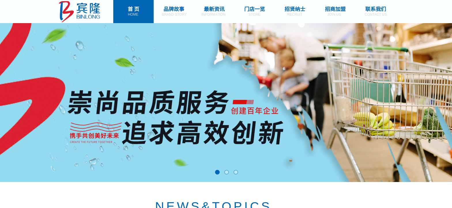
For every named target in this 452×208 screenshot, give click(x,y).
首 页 (134, 8)
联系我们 (375, 8)
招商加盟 (335, 8)
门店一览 (254, 8)
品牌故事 (173, 8)
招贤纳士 (295, 8)
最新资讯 (214, 8)
